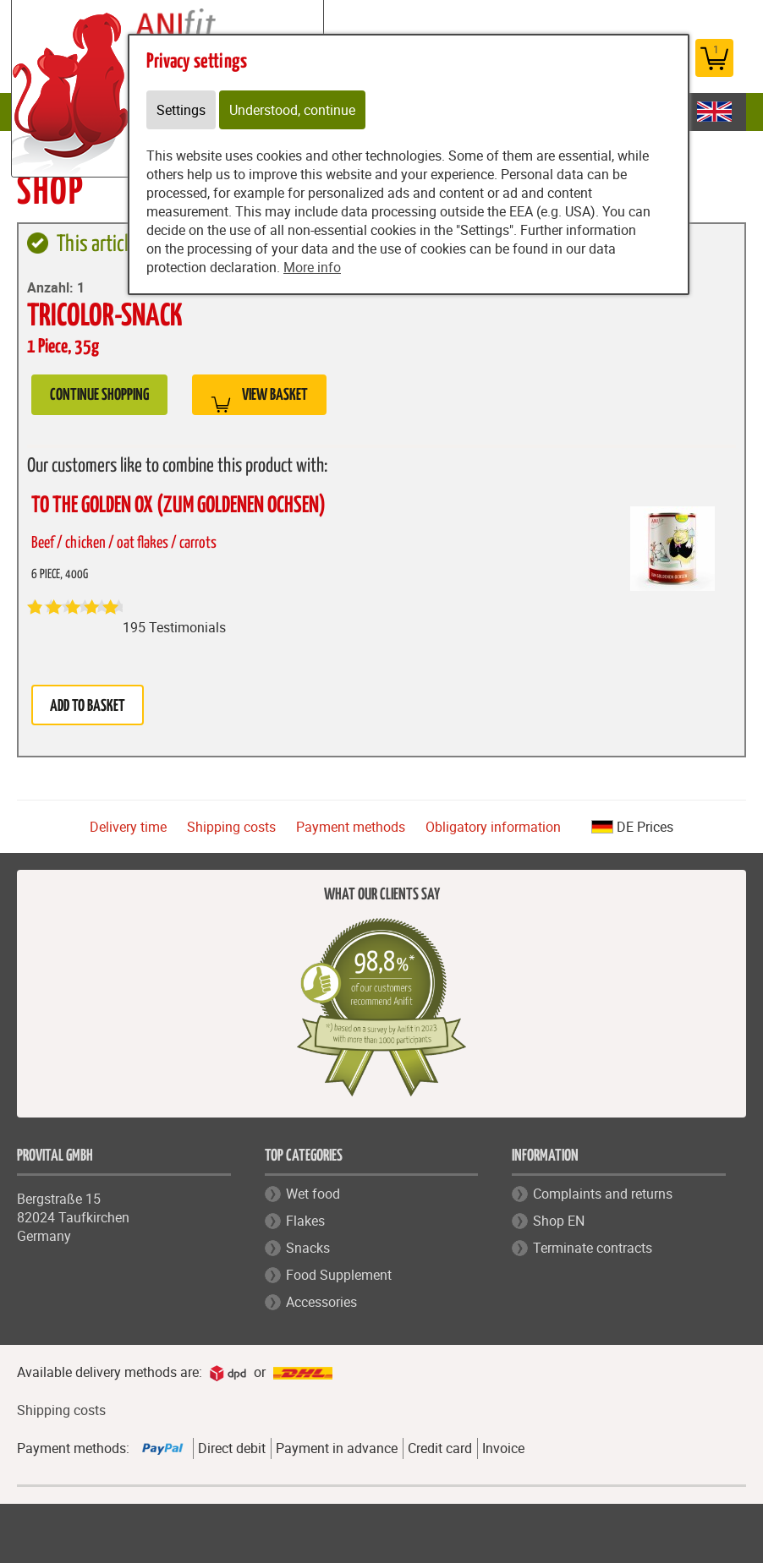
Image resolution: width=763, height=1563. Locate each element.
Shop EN (559, 1220)
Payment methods (350, 826)
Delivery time (128, 826)
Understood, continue (292, 110)
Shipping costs (231, 826)
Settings (181, 110)
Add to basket (87, 706)
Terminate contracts (592, 1247)
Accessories (321, 1301)
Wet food (313, 1193)
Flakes (305, 1220)
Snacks (308, 1247)
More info (312, 267)
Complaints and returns (602, 1193)
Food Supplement (339, 1274)
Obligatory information (493, 826)
